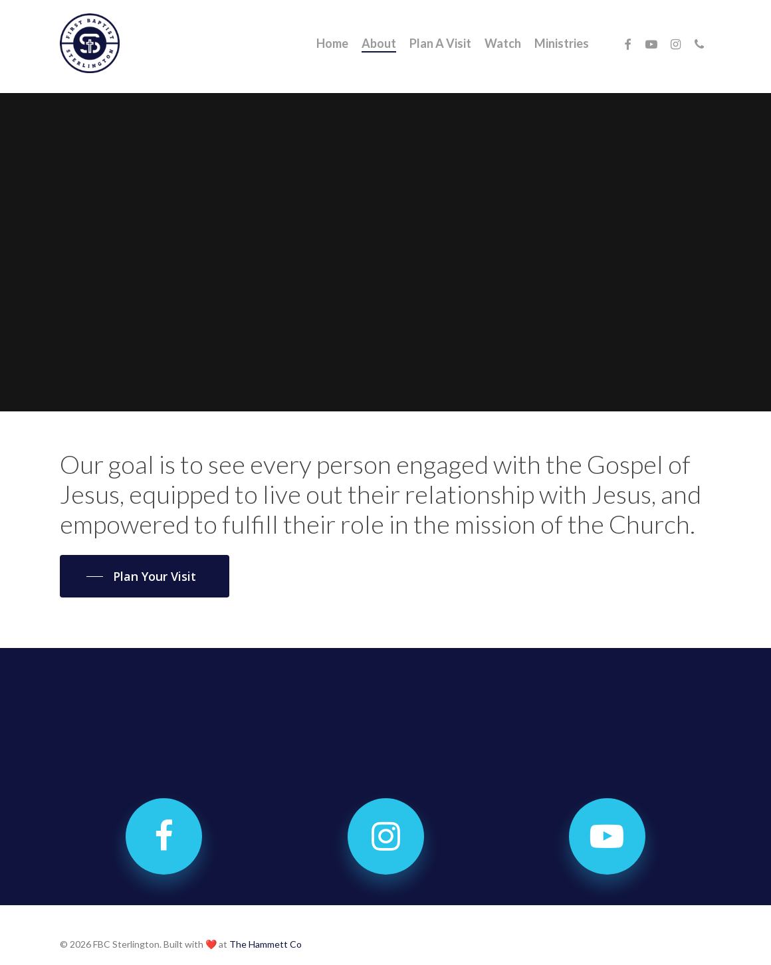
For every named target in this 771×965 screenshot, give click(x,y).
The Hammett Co (265, 944)
